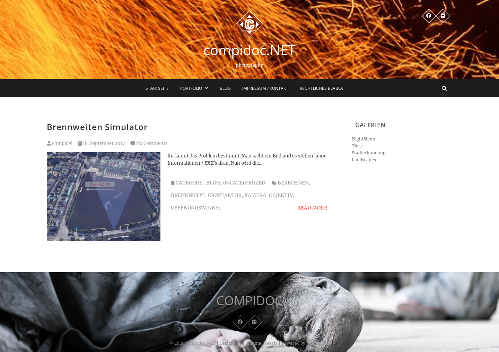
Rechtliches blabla (321, 88)
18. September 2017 (101, 143)
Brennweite (188, 195)
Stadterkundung (368, 152)
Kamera (255, 195)
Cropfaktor (225, 195)
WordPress (319, 343)
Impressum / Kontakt (265, 88)
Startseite (157, 88)
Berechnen (293, 183)
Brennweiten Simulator (97, 126)
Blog (225, 88)
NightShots (363, 138)
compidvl (59, 143)
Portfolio (191, 88)
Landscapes (364, 159)
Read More (312, 208)
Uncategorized (243, 183)
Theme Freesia (262, 343)
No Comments (152, 143)
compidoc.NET (249, 50)
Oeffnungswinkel (196, 208)
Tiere (357, 145)
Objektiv (281, 195)
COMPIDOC (249, 300)
